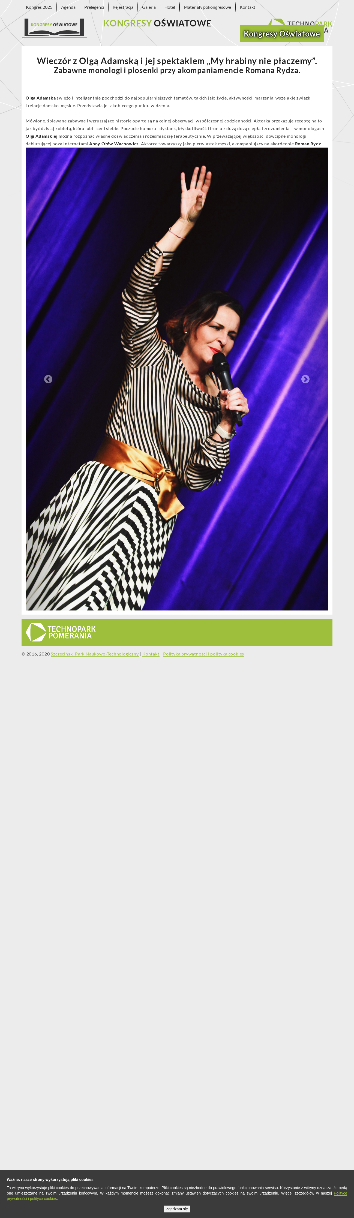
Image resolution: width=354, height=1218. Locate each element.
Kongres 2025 (39, 7)
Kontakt (247, 7)
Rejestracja (123, 7)
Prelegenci (94, 7)
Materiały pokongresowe (207, 7)
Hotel (169, 7)
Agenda (68, 7)
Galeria (149, 7)
